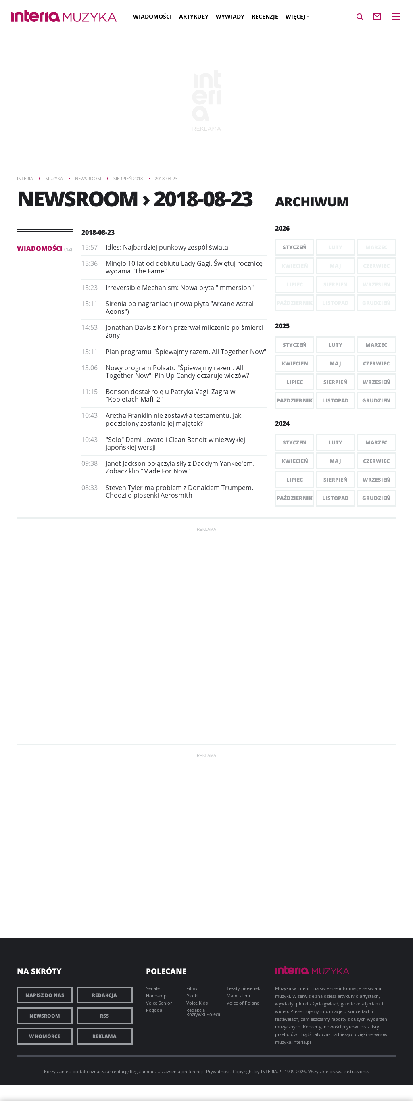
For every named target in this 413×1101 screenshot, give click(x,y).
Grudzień (376, 400)
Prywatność (218, 1071)
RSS (104, 1015)
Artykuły (194, 16)
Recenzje (265, 16)
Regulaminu (142, 1071)
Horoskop (156, 996)
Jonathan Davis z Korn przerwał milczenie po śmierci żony (184, 331)
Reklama (104, 1036)
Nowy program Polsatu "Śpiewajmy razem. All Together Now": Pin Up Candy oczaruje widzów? (177, 371)
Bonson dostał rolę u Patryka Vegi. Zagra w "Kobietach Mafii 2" (170, 395)
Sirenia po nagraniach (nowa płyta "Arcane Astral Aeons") (180, 307)
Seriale (153, 988)
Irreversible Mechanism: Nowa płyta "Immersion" (180, 287)
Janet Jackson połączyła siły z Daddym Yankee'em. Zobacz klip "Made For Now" (180, 467)
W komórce (44, 1036)
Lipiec (294, 382)
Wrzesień (376, 382)
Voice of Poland (243, 1003)
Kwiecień (295, 363)
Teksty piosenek (243, 988)
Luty (335, 344)
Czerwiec (376, 363)
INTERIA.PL (272, 1071)
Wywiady (230, 16)
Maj (335, 363)
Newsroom (44, 1015)
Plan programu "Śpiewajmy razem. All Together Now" (186, 351)
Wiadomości (152, 16)
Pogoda (154, 1010)
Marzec (376, 344)
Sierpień (335, 382)
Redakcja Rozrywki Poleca (203, 1012)
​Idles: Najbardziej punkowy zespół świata (167, 247)
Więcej (297, 16)
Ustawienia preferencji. (181, 1071)
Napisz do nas (44, 995)
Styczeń (295, 247)
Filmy (192, 988)
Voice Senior (159, 1003)
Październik (295, 400)
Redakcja (104, 995)
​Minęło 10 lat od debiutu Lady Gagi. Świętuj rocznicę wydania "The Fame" (184, 267)
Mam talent (238, 996)
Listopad (335, 400)
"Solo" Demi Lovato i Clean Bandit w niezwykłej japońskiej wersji (175, 443)
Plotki (192, 996)
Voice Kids (197, 1003)
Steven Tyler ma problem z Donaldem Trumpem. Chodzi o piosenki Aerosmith (179, 491)
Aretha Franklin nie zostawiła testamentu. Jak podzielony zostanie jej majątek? (173, 419)
